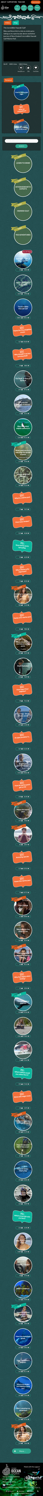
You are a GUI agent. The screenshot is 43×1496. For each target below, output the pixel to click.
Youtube (20, 1491)
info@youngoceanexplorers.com (14, 1487)
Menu (37, 7)
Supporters (12, 2)
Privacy (30, 1491)
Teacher (21, 2)
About (4, 2)
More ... (20, 1451)
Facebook (10, 1491)
